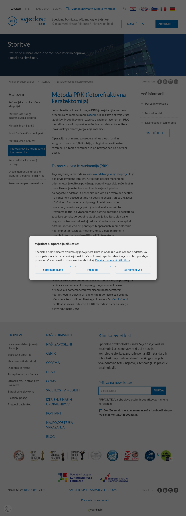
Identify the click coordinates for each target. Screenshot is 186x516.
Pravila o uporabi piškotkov (112, 260)
